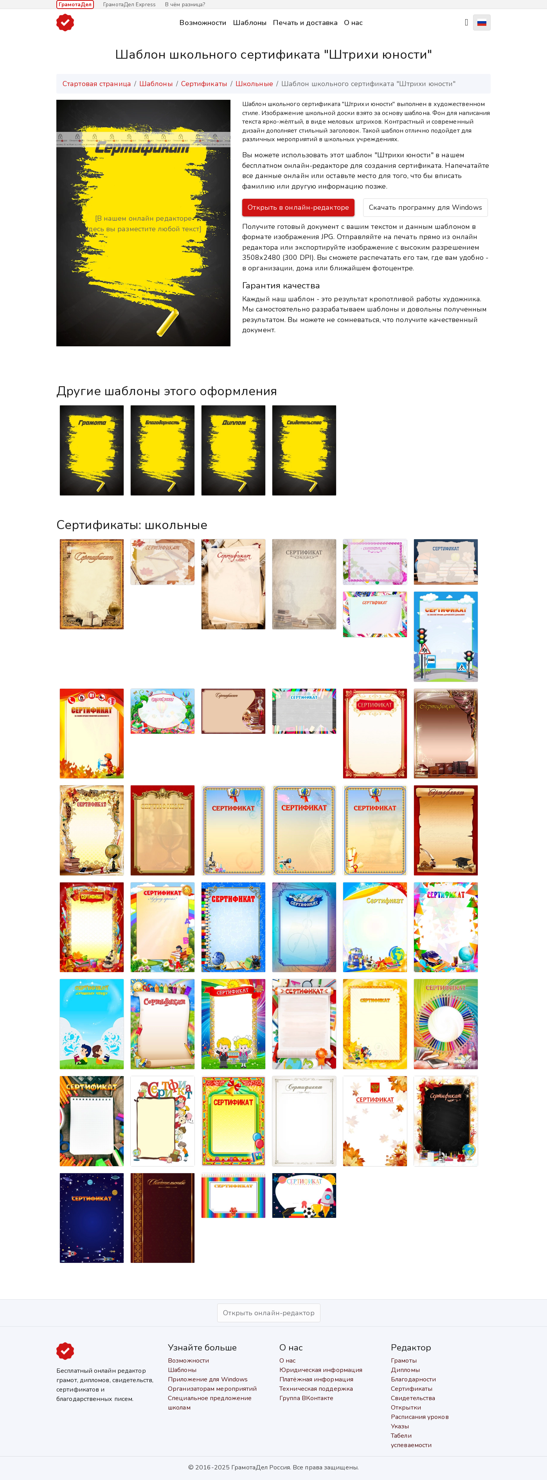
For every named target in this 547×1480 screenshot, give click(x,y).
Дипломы (405, 1370)
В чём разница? (185, 4)
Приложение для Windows (208, 1379)
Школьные (254, 83)
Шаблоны (250, 22)
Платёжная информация (316, 1379)
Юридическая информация (320, 1370)
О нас (353, 22)
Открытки (406, 1407)
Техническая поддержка (316, 1389)
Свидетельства (413, 1398)
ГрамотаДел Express (129, 4)
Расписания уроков (420, 1417)
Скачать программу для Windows (425, 207)
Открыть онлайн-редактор (268, 1313)
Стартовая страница (97, 83)
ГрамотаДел (75, 4)
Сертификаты (204, 83)
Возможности (202, 22)
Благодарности (413, 1379)
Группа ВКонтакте (306, 1398)
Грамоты (404, 1360)
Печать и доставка (305, 22)
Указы (400, 1426)
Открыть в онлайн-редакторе (298, 207)
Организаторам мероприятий (212, 1389)
